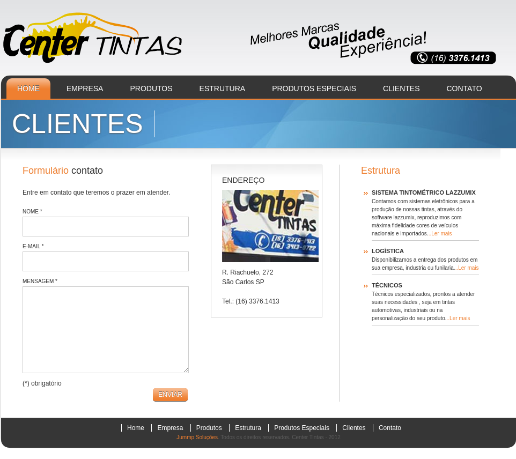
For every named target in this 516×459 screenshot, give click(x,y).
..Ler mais (440, 233)
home (28, 88)
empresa (85, 88)
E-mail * (33, 246)
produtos (151, 88)
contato (464, 88)
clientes (401, 88)
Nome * (32, 211)
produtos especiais (314, 88)
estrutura (223, 88)
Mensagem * (40, 281)
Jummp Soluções (197, 437)
